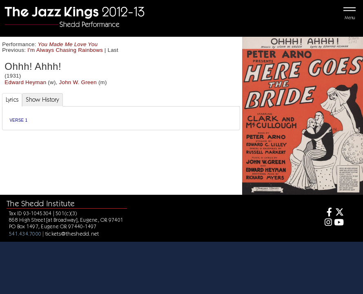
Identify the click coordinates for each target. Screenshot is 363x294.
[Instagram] (327, 223)
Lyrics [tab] (12, 99)
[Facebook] (327, 213)
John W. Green (78, 82)
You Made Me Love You (68, 44)
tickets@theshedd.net (72, 233)
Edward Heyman (25, 82)
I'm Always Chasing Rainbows (65, 50)
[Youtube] (339, 223)
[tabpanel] (121, 118)
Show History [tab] (42, 99)
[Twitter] (339, 213)
